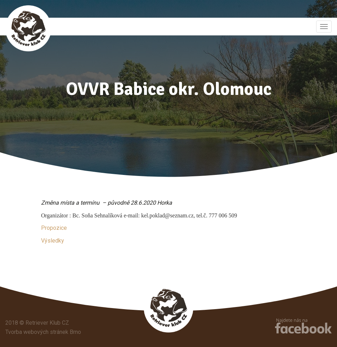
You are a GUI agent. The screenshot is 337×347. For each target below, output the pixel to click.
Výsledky (52, 240)
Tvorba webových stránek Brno (43, 332)
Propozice (54, 227)
